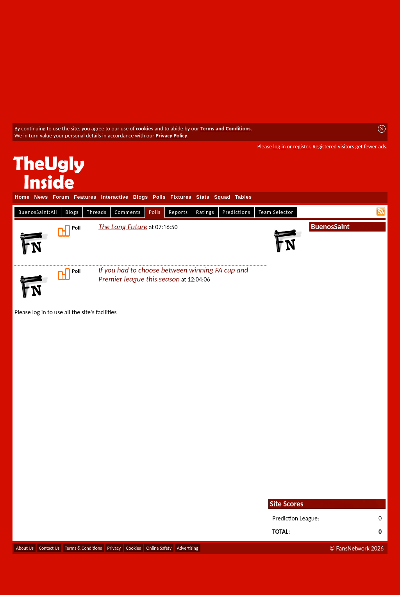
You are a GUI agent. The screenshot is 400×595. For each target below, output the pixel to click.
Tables (243, 197)
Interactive (115, 197)
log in (279, 146)
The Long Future (122, 226)
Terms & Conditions (83, 548)
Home (22, 197)
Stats (202, 197)
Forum (61, 197)
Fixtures (180, 197)
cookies (145, 128)
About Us (25, 548)
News (41, 197)
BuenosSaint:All (37, 212)
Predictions (236, 212)
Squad (222, 197)
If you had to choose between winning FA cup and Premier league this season (173, 274)
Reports (178, 212)
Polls (159, 197)
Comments (127, 212)
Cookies (133, 548)
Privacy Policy (171, 135)
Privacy (114, 548)
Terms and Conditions (225, 128)
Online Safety (158, 548)
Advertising (187, 548)
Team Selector (276, 212)
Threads (96, 212)
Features (85, 197)
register (301, 146)
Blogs (140, 197)
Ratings (205, 212)
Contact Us (49, 548)
